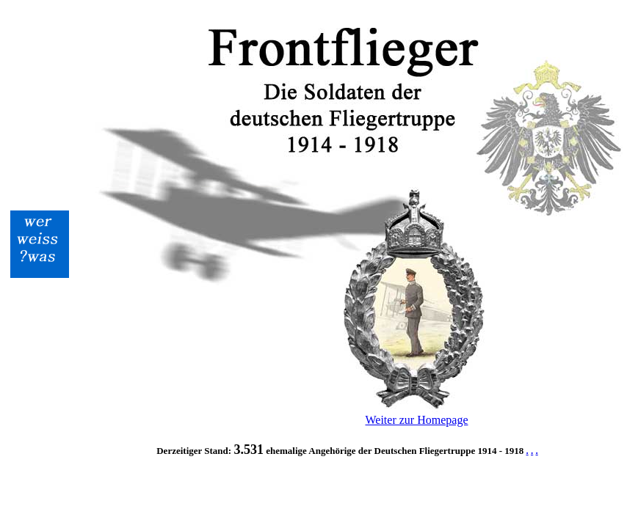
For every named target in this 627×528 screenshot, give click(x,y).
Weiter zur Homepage (417, 420)
